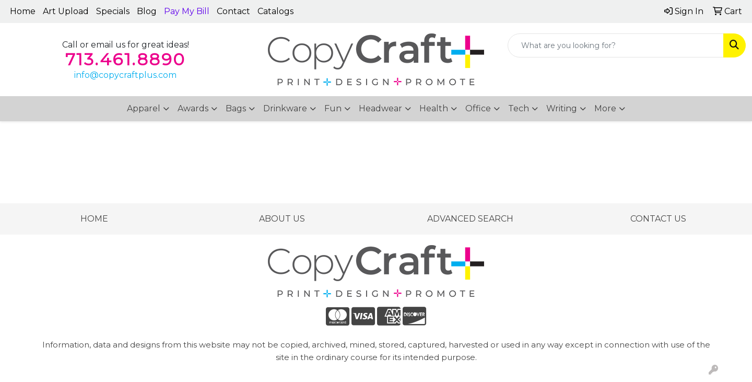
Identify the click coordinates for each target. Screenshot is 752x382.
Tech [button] (518, 108)
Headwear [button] (380, 108)
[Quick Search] (616, 45)
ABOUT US (282, 219)
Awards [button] (193, 108)
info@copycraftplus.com (125, 75)
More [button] (605, 108)
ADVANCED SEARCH (470, 219)
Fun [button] (333, 108)
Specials (113, 11)
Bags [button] (236, 108)
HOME (94, 219)
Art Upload (66, 11)
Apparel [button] (143, 108)
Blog (147, 11)
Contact (233, 11)
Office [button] (478, 108)
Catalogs (275, 11)
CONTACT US (658, 219)
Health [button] (433, 108)
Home (23, 11)
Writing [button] (561, 108)
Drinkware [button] (285, 108)
